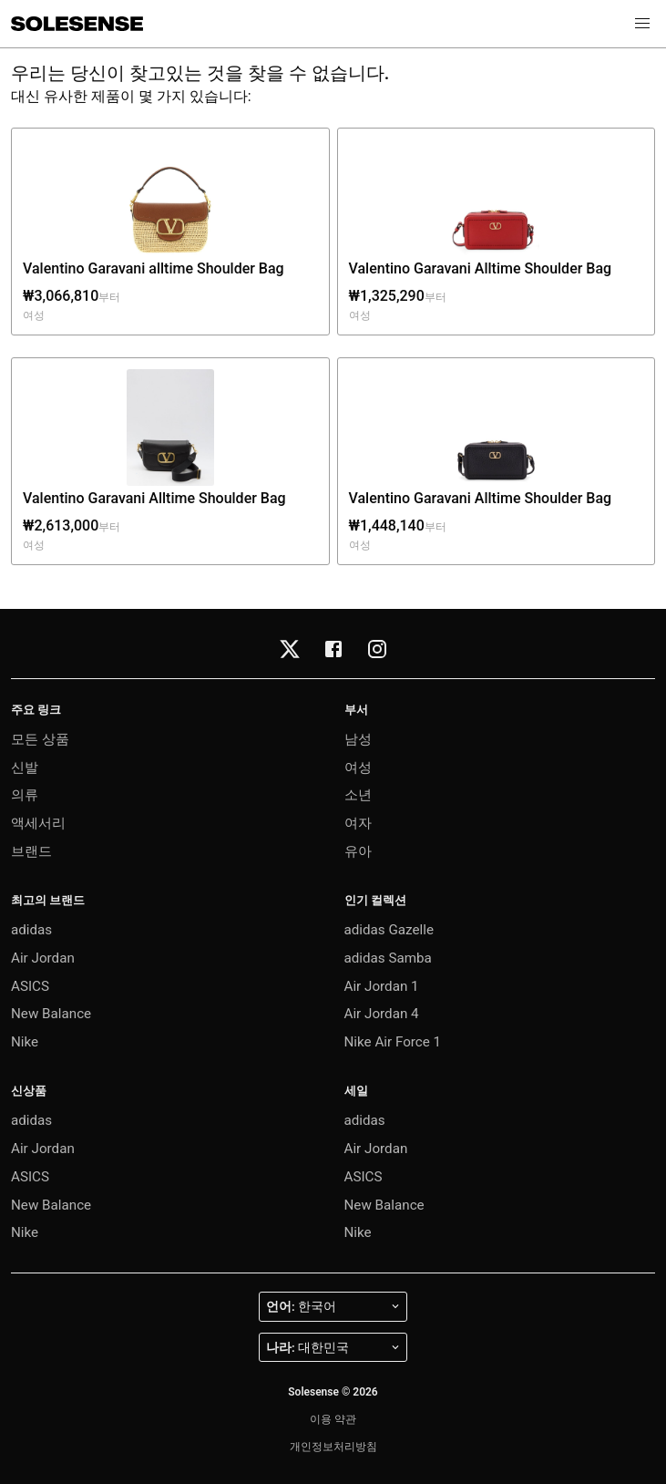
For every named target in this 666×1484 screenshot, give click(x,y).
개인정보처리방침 (333, 1446)
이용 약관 (333, 1419)
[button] (642, 23)
